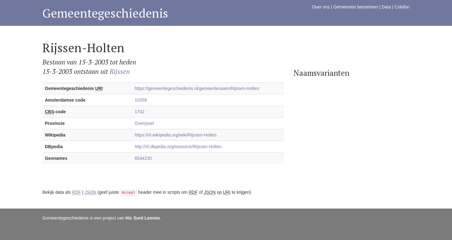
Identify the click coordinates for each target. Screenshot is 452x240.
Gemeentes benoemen (355, 6)
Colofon (402, 6)
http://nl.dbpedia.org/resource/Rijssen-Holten (178, 146)
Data (386, 6)
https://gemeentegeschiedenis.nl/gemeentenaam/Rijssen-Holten (197, 88)
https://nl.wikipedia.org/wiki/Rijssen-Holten (176, 134)
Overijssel (144, 123)
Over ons (321, 6)
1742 (139, 111)
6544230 (143, 158)
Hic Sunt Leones (143, 217)
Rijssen (120, 71)
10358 (141, 100)
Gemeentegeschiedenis (105, 13)
